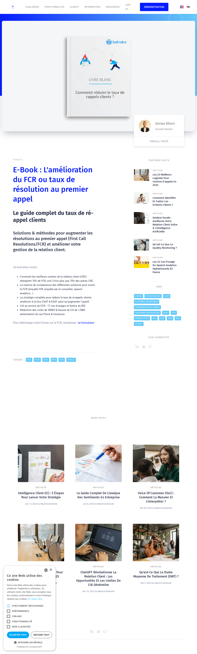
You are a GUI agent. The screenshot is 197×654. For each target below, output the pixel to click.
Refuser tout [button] (41, 634)
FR (184, 7)
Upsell (71, 360)
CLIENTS (74, 7)
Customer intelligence (147, 307)
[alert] (29, 608)
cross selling (153, 296)
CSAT (37, 360)
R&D (170, 318)
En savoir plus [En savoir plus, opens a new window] (35, 598)
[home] (13, 6)
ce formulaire (86, 322)
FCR (29, 360)
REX (178, 318)
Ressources (113, 7)
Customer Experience (146, 302)
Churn (138, 296)
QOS (62, 360)
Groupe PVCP (142, 318)
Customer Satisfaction (147, 313)
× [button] (50, 570)
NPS (54, 360)
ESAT (46, 360)
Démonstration (154, 7)
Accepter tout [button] (18, 634)
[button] (32, 7)
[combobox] (184, 6)
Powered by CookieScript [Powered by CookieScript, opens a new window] (29, 646)
